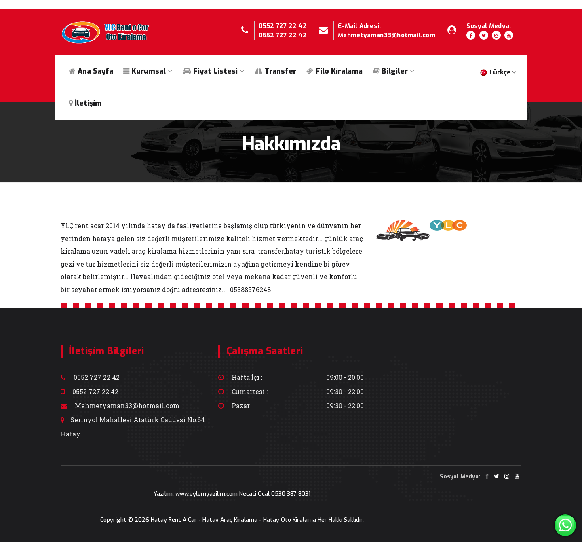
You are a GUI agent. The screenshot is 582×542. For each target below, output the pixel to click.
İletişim (85, 103)
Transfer (275, 71)
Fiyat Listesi (214, 71)
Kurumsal (148, 71)
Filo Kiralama (334, 71)
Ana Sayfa (91, 71)
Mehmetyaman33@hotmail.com (386, 35)
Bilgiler (394, 71)
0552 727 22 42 (283, 26)
